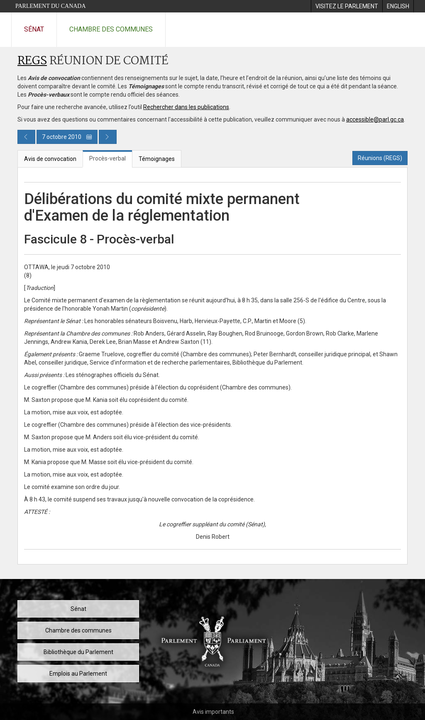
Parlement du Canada (50, 6)
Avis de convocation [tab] (50, 159)
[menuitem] (346, 6)
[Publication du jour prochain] (108, 137)
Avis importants (213, 711)
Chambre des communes (111, 29)
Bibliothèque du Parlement (78, 652)
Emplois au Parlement (78, 673)
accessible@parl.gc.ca (375, 119)
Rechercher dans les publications (186, 107)
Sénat (34, 29)
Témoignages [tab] (157, 159)
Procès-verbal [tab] (107, 158)
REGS (32, 61)
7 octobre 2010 (67, 137)
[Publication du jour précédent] (26, 137)
